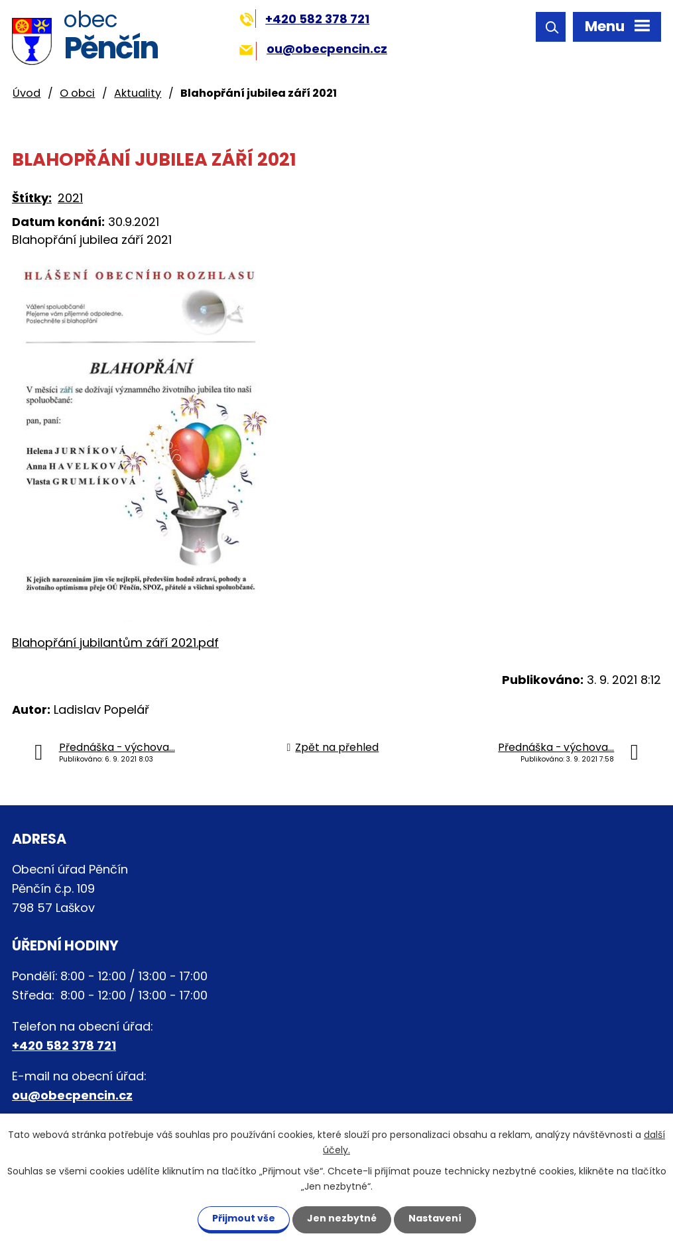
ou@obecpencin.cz (313, 48)
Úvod (26, 93)
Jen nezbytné (342, 1218)
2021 (70, 198)
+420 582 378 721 (304, 19)
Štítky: (32, 198)
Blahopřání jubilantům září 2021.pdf (115, 642)
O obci (77, 93)
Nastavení (434, 1218)
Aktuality (137, 93)
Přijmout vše (243, 1218)
